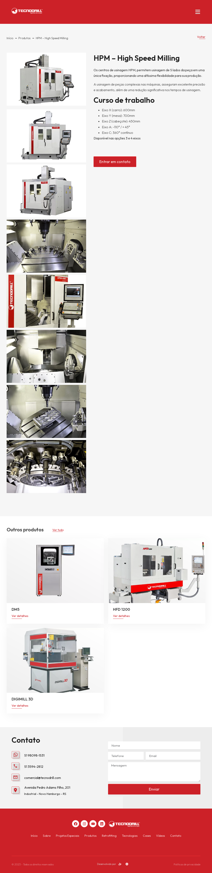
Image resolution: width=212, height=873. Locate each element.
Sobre (47, 836)
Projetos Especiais (67, 836)
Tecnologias (129, 836)
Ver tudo (58, 530)
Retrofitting (109, 836)
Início (34, 836)
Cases (147, 836)
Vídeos (160, 836)
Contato (175, 836)
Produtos (90, 836)
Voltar (201, 37)
